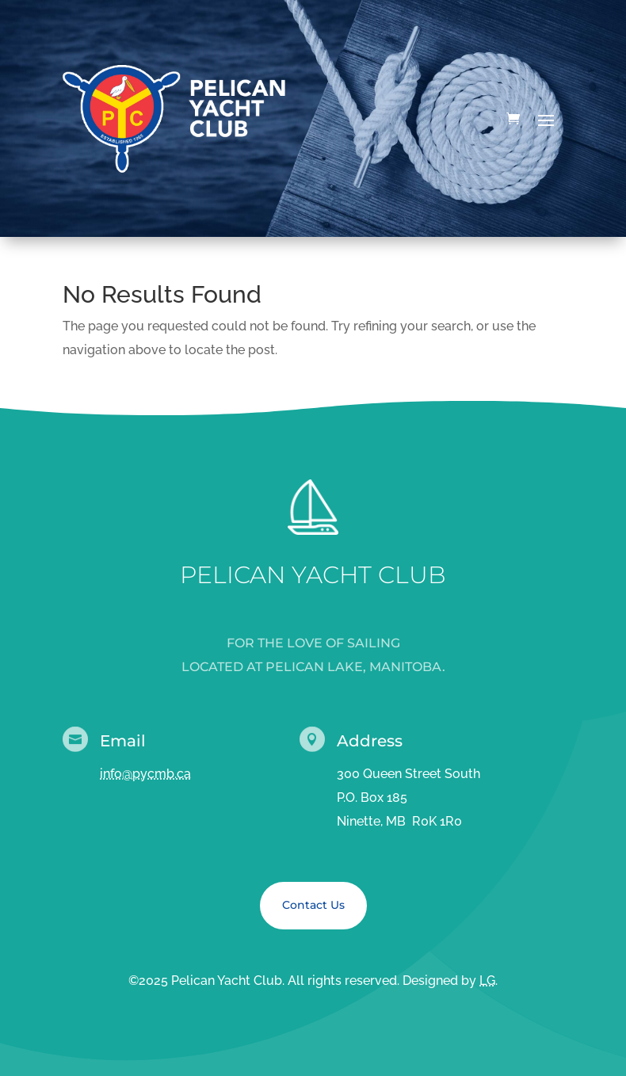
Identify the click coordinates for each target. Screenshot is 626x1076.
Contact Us (313, 905)
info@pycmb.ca (145, 773)
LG (487, 980)
